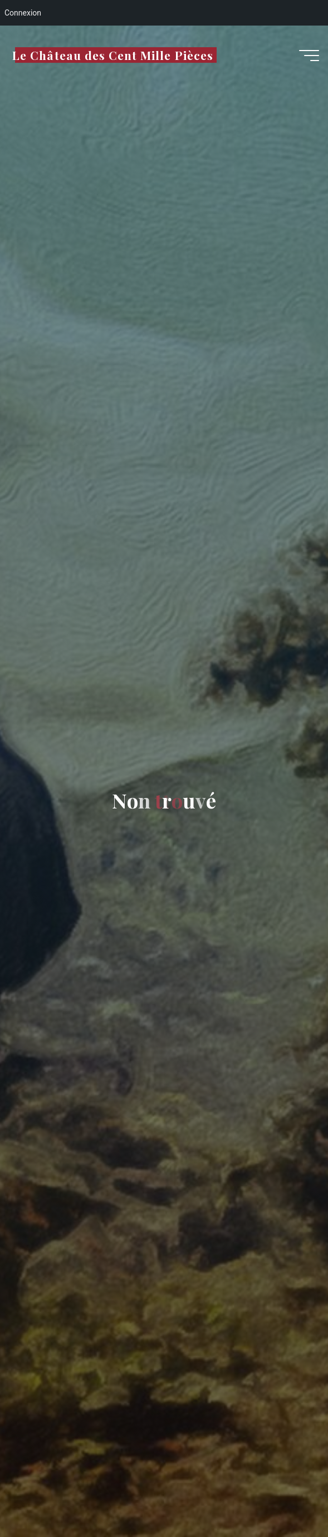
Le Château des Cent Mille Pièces (112, 55)
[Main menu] (309, 55)
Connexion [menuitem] (22, 12)
